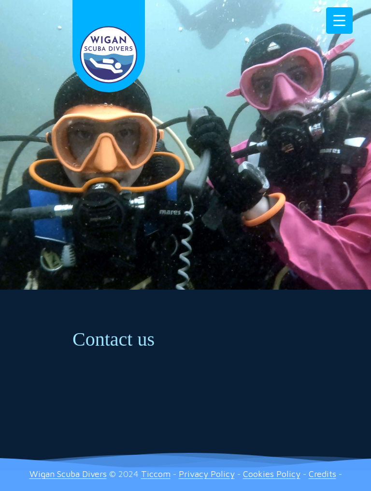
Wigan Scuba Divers (68, 474)
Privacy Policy (207, 474)
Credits (322, 474)
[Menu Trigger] (339, 20)
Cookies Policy (271, 474)
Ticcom (156, 474)
